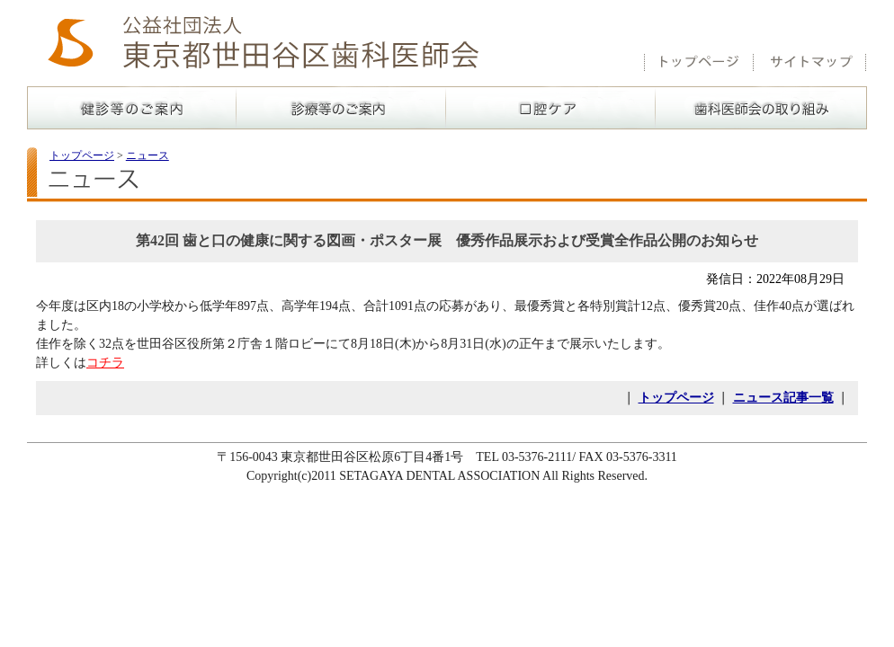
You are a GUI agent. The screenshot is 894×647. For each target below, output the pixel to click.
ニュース (147, 155)
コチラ (105, 362)
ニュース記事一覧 (783, 397)
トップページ (81, 155)
